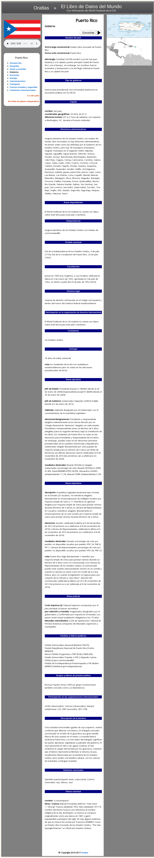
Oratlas (84, 853)
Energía (13, 78)
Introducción (16, 63)
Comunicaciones (17, 81)
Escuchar (88, 32)
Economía (14, 75)
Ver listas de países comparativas (23, 101)
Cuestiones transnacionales (23, 90)
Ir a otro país (33, 95)
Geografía (14, 66)
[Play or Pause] (100, 33)
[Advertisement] (22, 154)
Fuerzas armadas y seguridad (23, 87)
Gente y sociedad (18, 69)
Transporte (15, 84)
